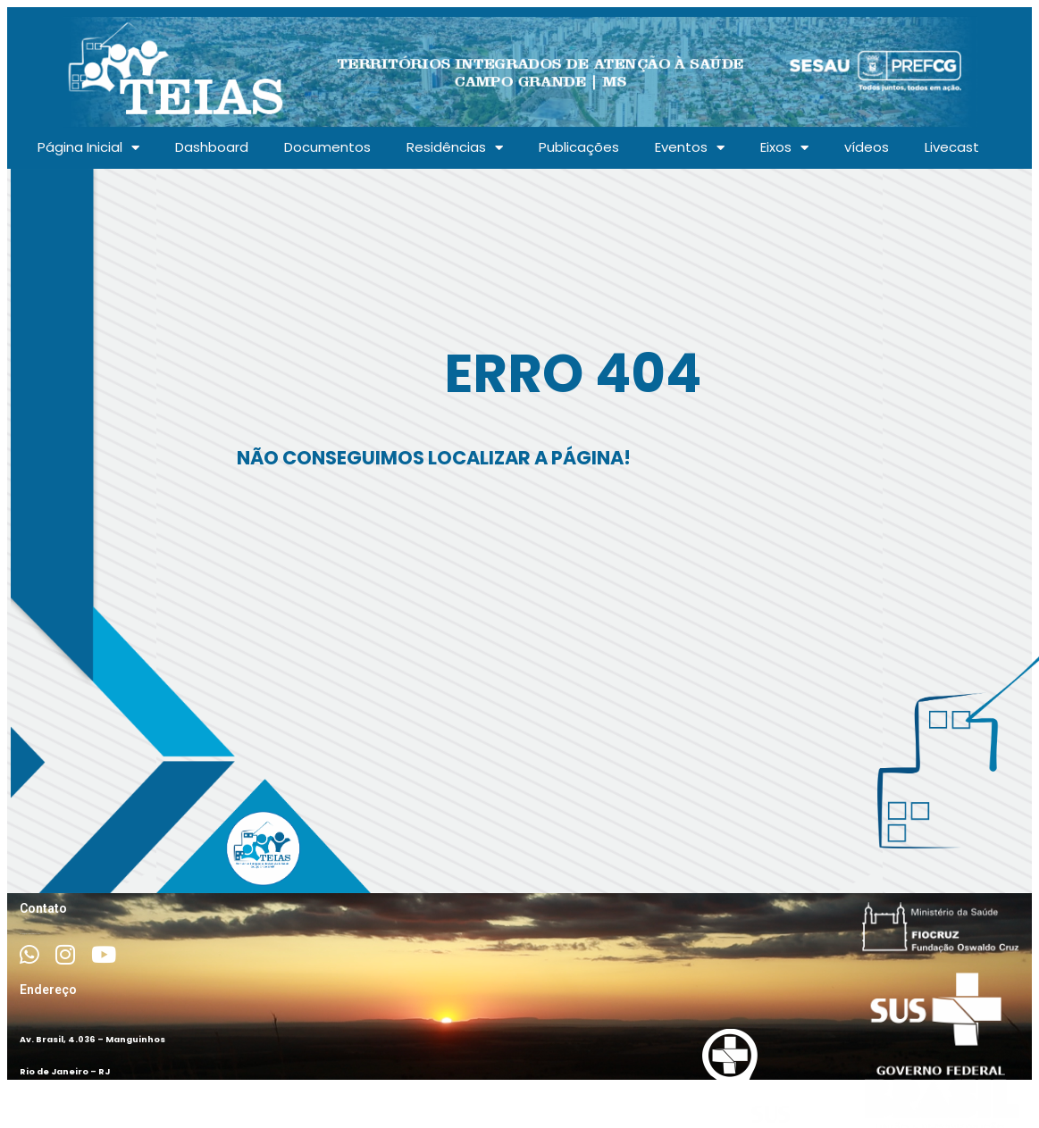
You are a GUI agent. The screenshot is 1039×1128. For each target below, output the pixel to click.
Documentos (327, 147)
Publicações (579, 147)
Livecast (952, 147)
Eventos (690, 147)
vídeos (866, 147)
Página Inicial (88, 147)
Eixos (784, 147)
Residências (454, 147)
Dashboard (211, 147)
